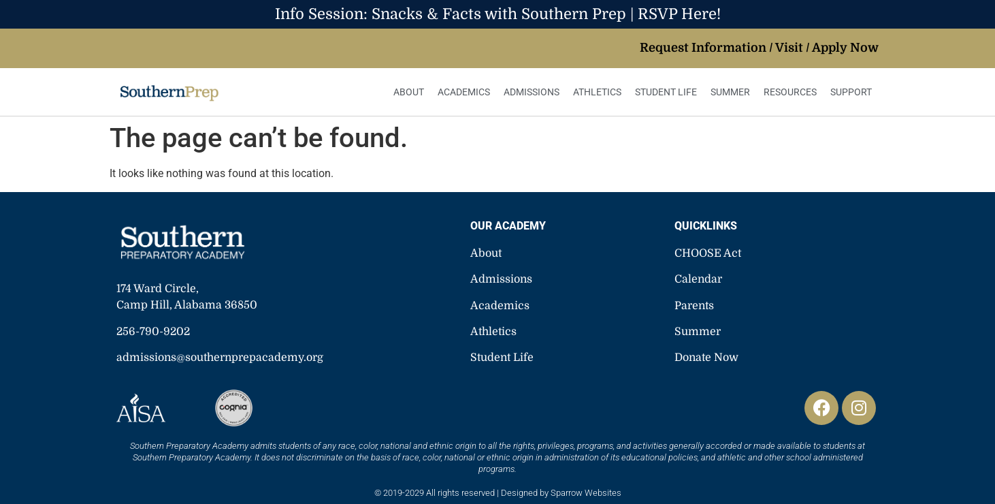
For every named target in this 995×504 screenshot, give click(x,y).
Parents (694, 306)
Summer (730, 91)
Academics (464, 91)
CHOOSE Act (707, 253)
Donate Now (706, 357)
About (408, 91)
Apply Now (845, 47)
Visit (789, 47)
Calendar (698, 279)
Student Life (666, 91)
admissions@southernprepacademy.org (219, 357)
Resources (790, 91)
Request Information (703, 47)
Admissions (531, 91)
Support (851, 91)
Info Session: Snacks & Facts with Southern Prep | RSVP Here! (498, 13)
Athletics (597, 91)
